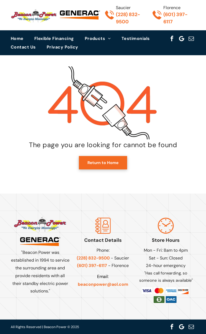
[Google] (182, 39)
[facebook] (172, 39)
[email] (191, 39)
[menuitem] (22, 38)
